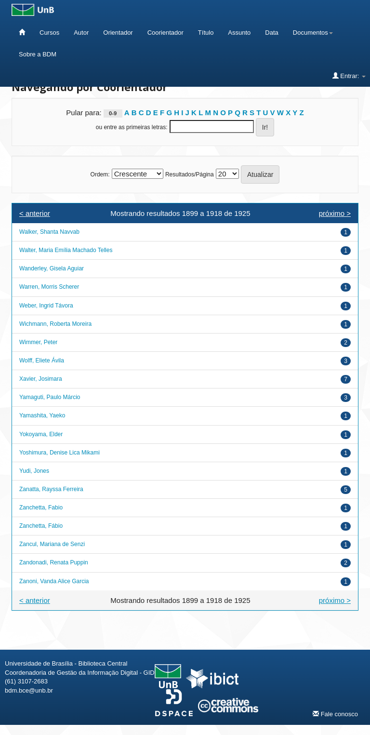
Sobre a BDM (37, 54)
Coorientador (165, 32)
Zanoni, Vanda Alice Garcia (54, 581)
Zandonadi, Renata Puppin (53, 562)
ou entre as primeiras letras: (132, 127)
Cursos (49, 32)
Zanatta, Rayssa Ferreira (51, 489)
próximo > (335, 213)
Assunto (239, 32)
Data (271, 32)
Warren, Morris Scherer (49, 286)
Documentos (313, 32)
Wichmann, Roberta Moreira (55, 324)
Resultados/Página (189, 174)
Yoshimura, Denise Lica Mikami (59, 452)
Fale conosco (335, 714)
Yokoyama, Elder (41, 434)
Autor (81, 32)
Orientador (117, 32)
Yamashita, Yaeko (42, 415)
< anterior (34, 213)
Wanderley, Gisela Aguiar (51, 268)
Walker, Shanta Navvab (49, 231)
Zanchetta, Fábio (41, 525)
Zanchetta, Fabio (41, 507)
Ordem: (100, 174)
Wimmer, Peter (38, 342)
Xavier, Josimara (40, 378)
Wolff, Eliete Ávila (41, 360)
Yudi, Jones (34, 471)
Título (206, 32)
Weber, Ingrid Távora (46, 305)
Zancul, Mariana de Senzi (52, 544)
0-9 (113, 113)
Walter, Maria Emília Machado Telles (65, 250)
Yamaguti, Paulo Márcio (49, 397)
